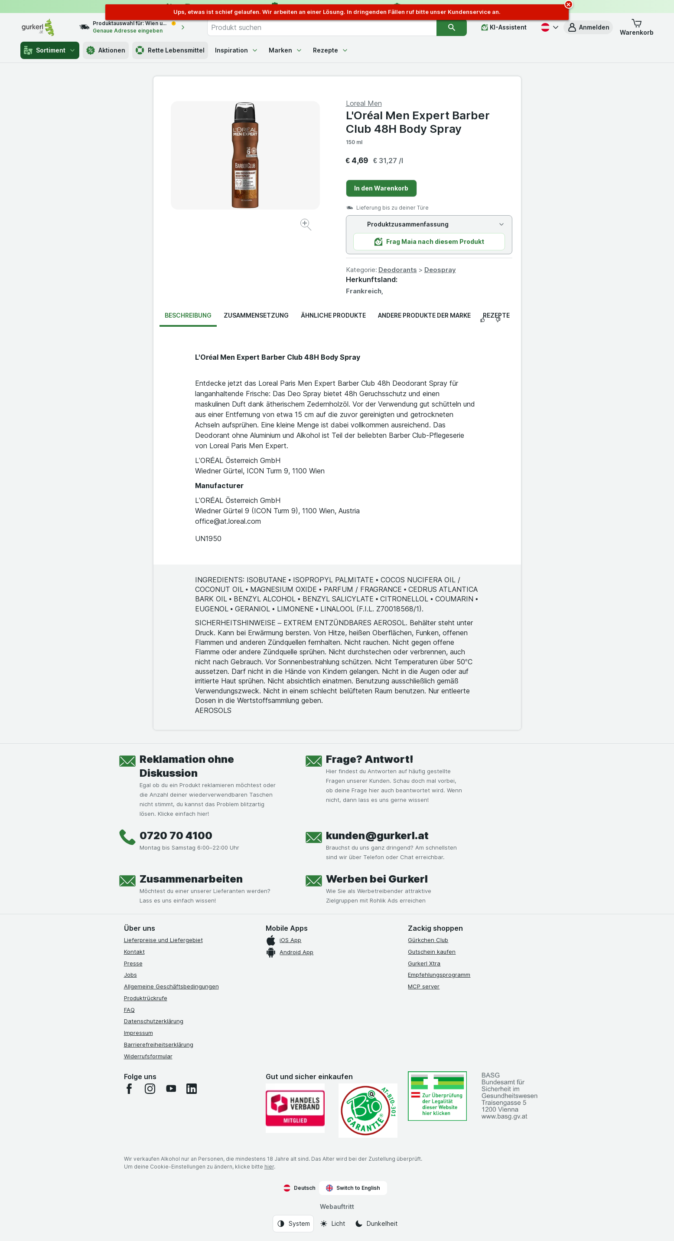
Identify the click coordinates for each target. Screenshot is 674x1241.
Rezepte (330, 50)
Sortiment (50, 50)
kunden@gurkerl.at (377, 835)
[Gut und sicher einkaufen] (368, 1110)
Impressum (138, 1032)
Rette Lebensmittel (170, 50)
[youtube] (171, 1088)
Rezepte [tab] (496, 315)
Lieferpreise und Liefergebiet (163, 939)
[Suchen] (451, 27)
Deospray (440, 270)
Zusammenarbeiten (191, 879)
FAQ (129, 1009)
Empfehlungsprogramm (439, 974)
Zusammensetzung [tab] (256, 315)
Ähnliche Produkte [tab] (333, 315)
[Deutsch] (548, 27)
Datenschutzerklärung (153, 1021)
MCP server (424, 986)
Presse (133, 963)
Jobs (130, 974)
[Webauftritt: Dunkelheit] (376, 1223)
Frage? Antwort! (370, 759)
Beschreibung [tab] (188, 315)
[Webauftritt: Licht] (332, 1223)
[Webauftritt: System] (293, 1223)
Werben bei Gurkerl (377, 879)
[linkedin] (191, 1088)
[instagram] (150, 1088)
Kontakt (134, 951)
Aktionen (105, 50)
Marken (286, 50)
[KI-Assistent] (504, 27)
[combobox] (321, 27)
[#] (437, 1095)
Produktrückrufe (145, 998)
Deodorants (397, 270)
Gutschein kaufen (432, 951)
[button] (588, 27)
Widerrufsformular (148, 1056)
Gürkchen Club (428, 939)
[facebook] (129, 1088)
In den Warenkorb (381, 188)
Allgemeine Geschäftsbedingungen (171, 986)
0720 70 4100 (176, 835)
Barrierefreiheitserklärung (158, 1044)
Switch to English (353, 1188)
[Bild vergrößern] (306, 226)
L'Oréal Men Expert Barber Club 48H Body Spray (418, 121)
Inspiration (236, 50)
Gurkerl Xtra (424, 963)
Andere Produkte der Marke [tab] (424, 315)
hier (269, 1166)
